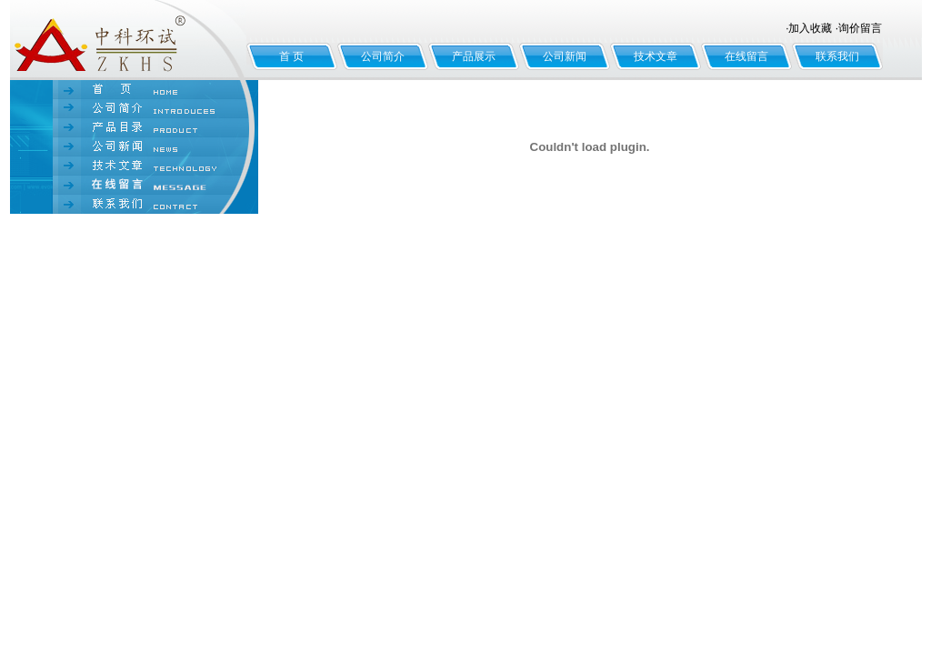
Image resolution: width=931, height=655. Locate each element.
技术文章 (655, 56)
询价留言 (860, 28)
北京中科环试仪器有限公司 (128, 40)
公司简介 (383, 56)
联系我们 (837, 56)
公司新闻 (564, 56)
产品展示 (474, 56)
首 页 (291, 56)
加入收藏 (810, 28)
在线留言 (746, 56)
